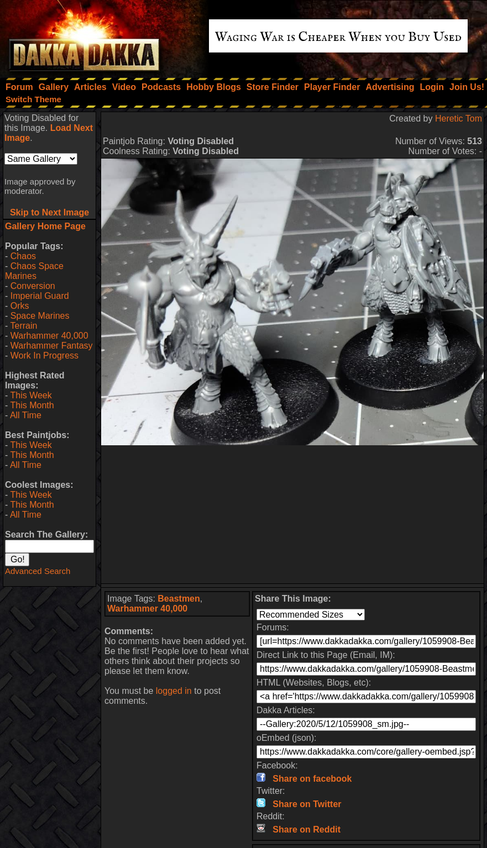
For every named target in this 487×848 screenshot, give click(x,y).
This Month (32, 405)
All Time (25, 415)
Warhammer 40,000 (49, 335)
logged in (174, 691)
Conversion (33, 286)
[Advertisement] (292, 514)
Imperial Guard (40, 296)
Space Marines (40, 315)
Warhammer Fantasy (52, 345)
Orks (20, 305)
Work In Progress (44, 355)
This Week (30, 395)
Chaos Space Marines (34, 271)
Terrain (23, 325)
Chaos (23, 256)
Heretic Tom (458, 118)
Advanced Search (37, 571)
